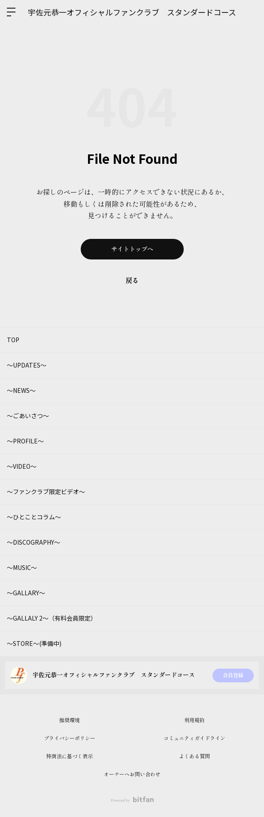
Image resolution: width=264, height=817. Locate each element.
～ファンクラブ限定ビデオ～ (46, 491)
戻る (132, 280)
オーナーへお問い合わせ (132, 774)
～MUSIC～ (22, 567)
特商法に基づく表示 (69, 756)
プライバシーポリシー (69, 738)
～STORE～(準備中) (34, 643)
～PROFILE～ (25, 441)
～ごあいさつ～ (28, 415)
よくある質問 (194, 756)
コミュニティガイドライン (194, 738)
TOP (13, 339)
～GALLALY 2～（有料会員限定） (52, 618)
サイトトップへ (132, 249)
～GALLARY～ (26, 592)
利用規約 (194, 720)
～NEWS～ (21, 390)
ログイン (250, 12)
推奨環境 (69, 720)
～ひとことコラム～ (34, 517)
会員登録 (233, 675)
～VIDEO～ (21, 466)
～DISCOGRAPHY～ (33, 542)
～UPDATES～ (26, 365)
